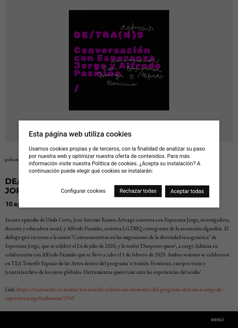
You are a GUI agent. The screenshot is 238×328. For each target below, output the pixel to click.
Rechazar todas (138, 191)
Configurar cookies (83, 191)
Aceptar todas (187, 191)
